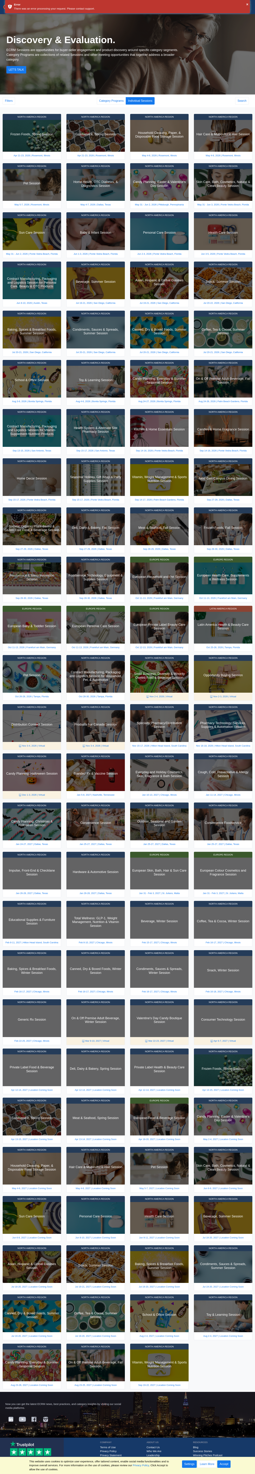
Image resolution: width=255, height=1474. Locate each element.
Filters (9, 100)
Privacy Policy (108, 1451)
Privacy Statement (111, 1455)
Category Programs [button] (111, 100)
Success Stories (202, 1451)
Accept (224, 1464)
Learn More (207, 1464)
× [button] (247, 4)
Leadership (153, 1455)
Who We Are (154, 1451)
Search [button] (241, 100)
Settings (189, 1464)
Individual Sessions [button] (140, 100)
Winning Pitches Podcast (207, 1455)
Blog (195, 1447)
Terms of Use (108, 1447)
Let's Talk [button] (16, 69)
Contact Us (153, 1447)
